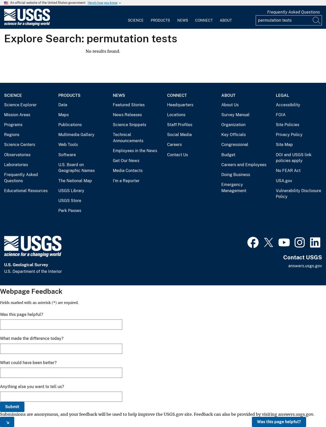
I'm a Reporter (126, 180)
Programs (13, 124)
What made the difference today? (31, 338)
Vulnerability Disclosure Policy (298, 193)
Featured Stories (129, 104)
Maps (63, 114)
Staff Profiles (179, 124)
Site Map (284, 144)
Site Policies (287, 124)
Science (136, 20)
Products (160, 20)
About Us (230, 104)
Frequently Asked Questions (293, 12)
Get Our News (126, 160)
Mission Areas (17, 114)
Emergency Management (233, 187)
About (226, 20)
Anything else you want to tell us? (32, 386)
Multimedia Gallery (76, 134)
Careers (174, 144)
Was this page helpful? (279, 421)
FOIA (281, 114)
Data (62, 104)
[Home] (27, 24)
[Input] (289, 20)
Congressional (234, 144)
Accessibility (288, 104)
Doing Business (235, 174)
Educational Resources (26, 190)
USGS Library (71, 190)
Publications (70, 124)
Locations (176, 114)
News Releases (127, 114)
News (182, 20)
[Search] (317, 20)
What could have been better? (28, 362)
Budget (228, 154)
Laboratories (16, 164)
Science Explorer (20, 104)
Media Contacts (128, 170)
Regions (11, 134)
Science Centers (19, 144)
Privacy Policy (289, 134)
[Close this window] (7, 422)
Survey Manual (235, 114)
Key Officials (233, 134)
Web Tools (68, 144)
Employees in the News (135, 150)
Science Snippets (129, 124)
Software (67, 154)
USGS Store (69, 200)
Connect (204, 20)
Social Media (179, 134)
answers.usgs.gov (305, 265)
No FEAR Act (288, 170)
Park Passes (69, 210)
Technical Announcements (128, 137)
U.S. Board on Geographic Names (76, 167)
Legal (282, 95)
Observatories (17, 154)
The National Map (75, 180)
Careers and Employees (243, 164)
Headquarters (180, 104)
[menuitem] (135, 17)
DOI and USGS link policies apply (293, 157)
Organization (233, 124)
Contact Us (177, 154)
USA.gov (284, 180)
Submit (12, 406)
